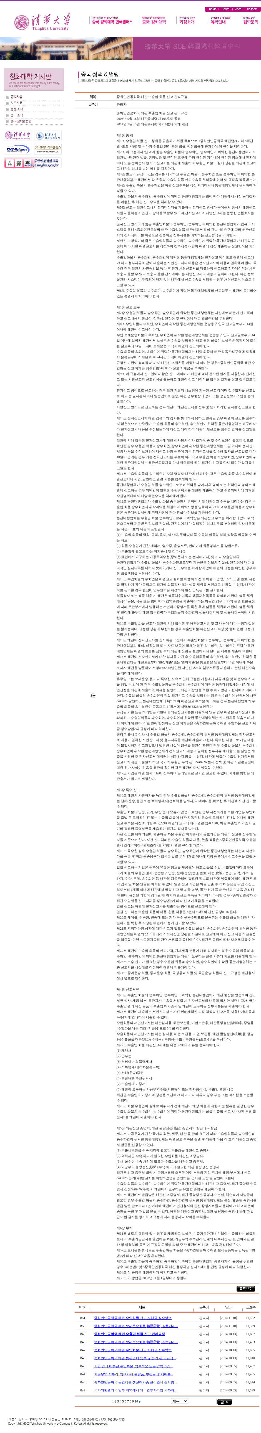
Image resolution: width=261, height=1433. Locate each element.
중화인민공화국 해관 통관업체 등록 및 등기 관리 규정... (135, 1358)
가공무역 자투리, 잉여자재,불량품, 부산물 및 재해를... (133, 1374)
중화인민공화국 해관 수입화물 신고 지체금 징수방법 (133, 1318)
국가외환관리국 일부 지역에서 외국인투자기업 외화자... (135, 1390)
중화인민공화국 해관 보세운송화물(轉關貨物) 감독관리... (136, 1326)
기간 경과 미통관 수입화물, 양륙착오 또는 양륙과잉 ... (133, 1366)
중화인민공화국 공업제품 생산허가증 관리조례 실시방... (135, 1382)
